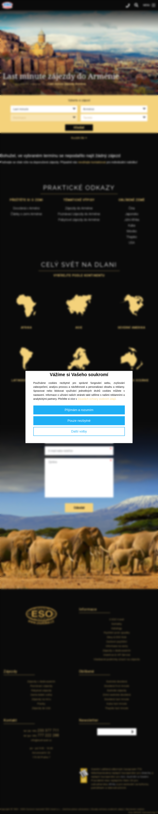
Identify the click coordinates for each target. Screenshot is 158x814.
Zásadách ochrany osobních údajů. (97, 398)
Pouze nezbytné (78, 420)
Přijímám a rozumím (79, 410)
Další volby (79, 431)
